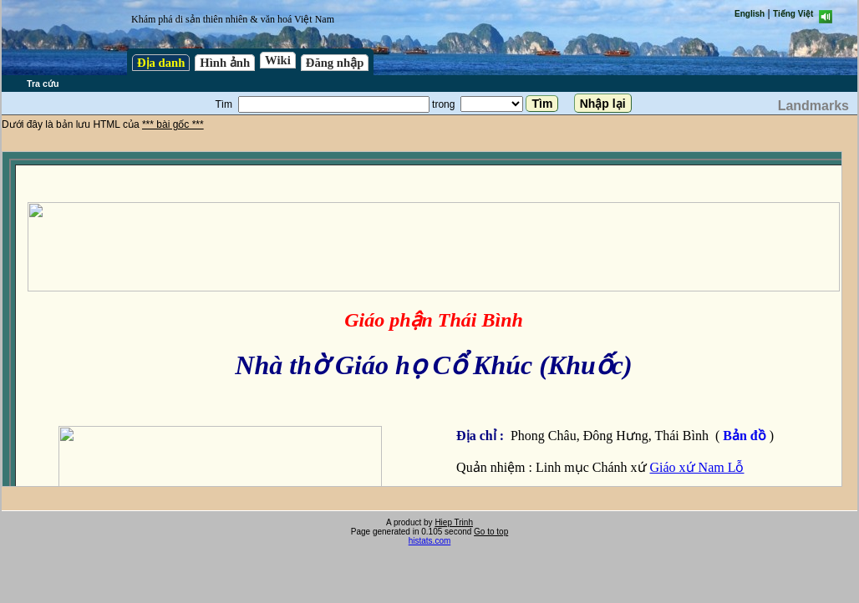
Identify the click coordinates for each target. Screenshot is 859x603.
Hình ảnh (225, 62)
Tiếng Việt (793, 13)
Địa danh (161, 62)
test (422, 319)
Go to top (491, 531)
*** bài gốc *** (173, 124)
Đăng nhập (335, 62)
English (749, 13)
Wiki (278, 60)
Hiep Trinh (454, 522)
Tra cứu (42, 84)
